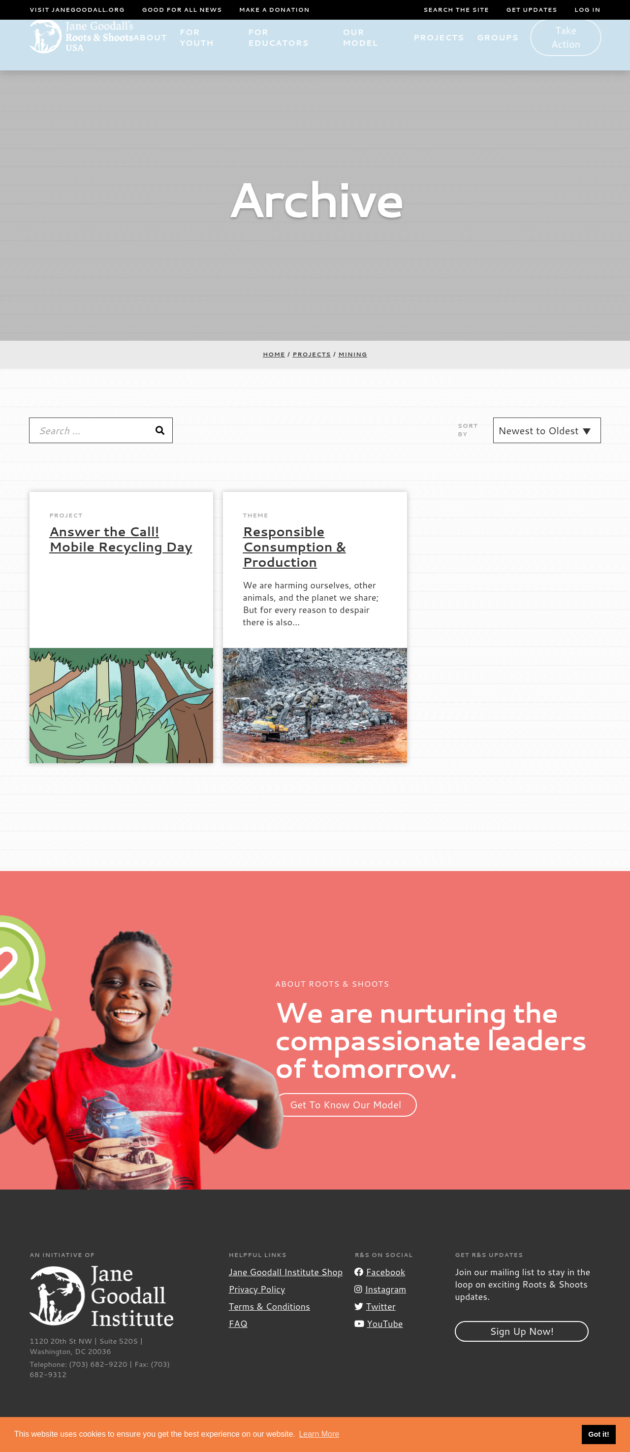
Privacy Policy (257, 1304)
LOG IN (587, 10)
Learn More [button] (319, 1434)
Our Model (368, 52)
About (167, 52)
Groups (502, 52)
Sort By (468, 445)
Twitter (374, 1321)
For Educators (291, 52)
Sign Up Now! (522, 1346)
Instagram (380, 1304)
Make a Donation (274, 10)
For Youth (213, 52)
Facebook (379, 1287)
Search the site (456, 10)
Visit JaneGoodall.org (77, 10)
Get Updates (531, 10)
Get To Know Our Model (346, 1120)
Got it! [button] (598, 1434)
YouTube (378, 1338)
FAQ (238, 1338)
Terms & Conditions (269, 1321)
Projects (443, 52)
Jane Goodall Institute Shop (286, 1287)
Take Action (567, 52)
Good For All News (182, 10)
